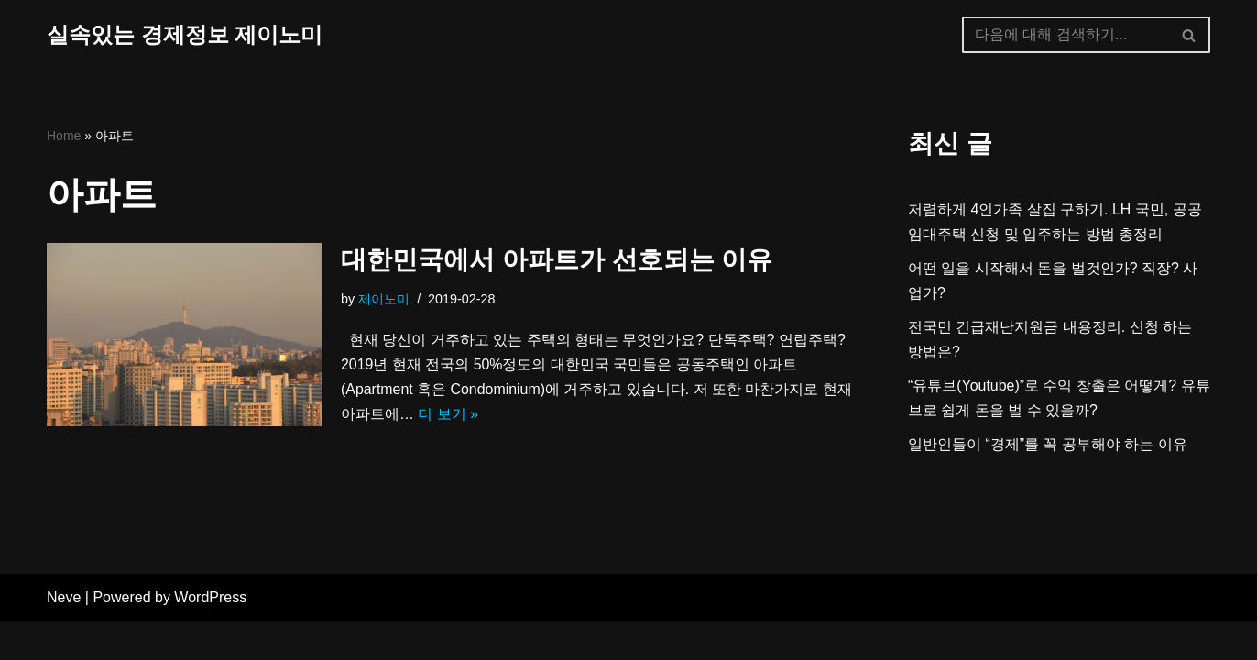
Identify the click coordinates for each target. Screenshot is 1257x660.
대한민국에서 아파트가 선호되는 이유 (556, 261)
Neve (64, 636)
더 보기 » (467, 416)
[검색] (1065, 34)
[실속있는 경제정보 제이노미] (184, 35)
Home (64, 135)
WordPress (210, 636)
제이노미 (384, 299)
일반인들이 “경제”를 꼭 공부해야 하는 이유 (1047, 446)
